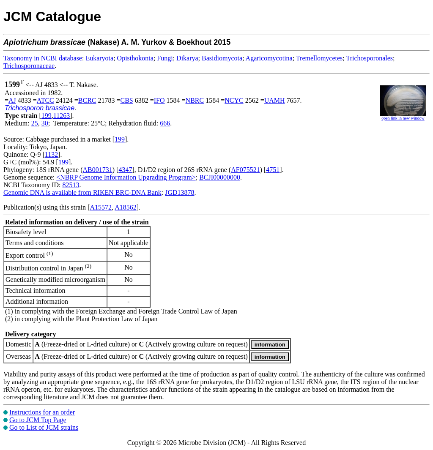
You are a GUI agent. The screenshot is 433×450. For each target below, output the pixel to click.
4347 (125, 169)
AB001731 (97, 169)
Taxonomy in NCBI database (42, 58)
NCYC (234, 100)
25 (34, 123)
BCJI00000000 (219, 177)
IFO (159, 100)
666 (165, 123)
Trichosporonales (369, 58)
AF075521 (245, 169)
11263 (61, 115)
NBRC (195, 100)
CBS (127, 100)
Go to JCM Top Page (37, 419)
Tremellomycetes (319, 58)
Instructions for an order (42, 412)
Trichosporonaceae (29, 65)
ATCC (45, 100)
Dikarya (187, 58)
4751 (273, 169)
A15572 (101, 207)
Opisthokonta (135, 58)
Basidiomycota (222, 58)
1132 (51, 154)
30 (44, 123)
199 (46, 115)
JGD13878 (179, 192)
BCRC (87, 100)
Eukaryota (99, 58)
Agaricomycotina (269, 58)
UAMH (274, 100)
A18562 (126, 207)
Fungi (165, 58)
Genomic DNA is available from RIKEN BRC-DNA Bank (82, 192)
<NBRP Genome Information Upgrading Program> (125, 177)
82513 (70, 184)
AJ (12, 100)
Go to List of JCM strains (43, 427)
